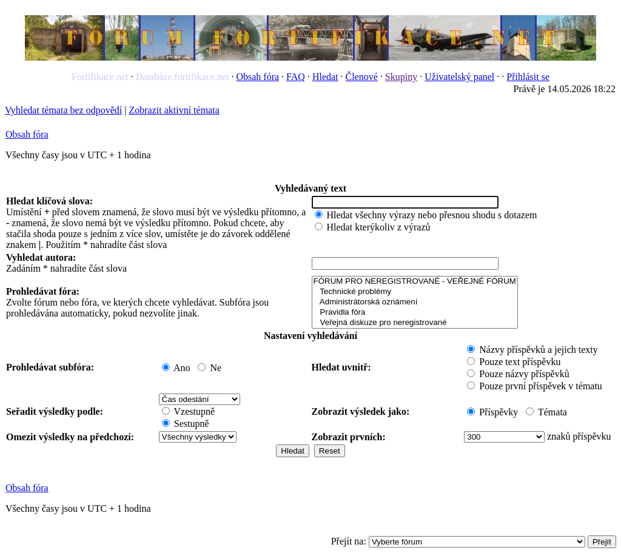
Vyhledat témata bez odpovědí (63, 110)
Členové (362, 77)
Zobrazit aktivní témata (174, 110)
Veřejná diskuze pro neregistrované (414, 323)
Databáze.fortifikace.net (182, 77)
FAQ (295, 77)
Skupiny (401, 77)
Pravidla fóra (414, 312)
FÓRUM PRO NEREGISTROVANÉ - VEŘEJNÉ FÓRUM (414, 281)
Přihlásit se (527, 77)
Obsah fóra (257, 77)
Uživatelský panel (459, 77)
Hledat (325, 77)
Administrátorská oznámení (414, 302)
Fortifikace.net (100, 77)
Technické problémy (414, 292)
